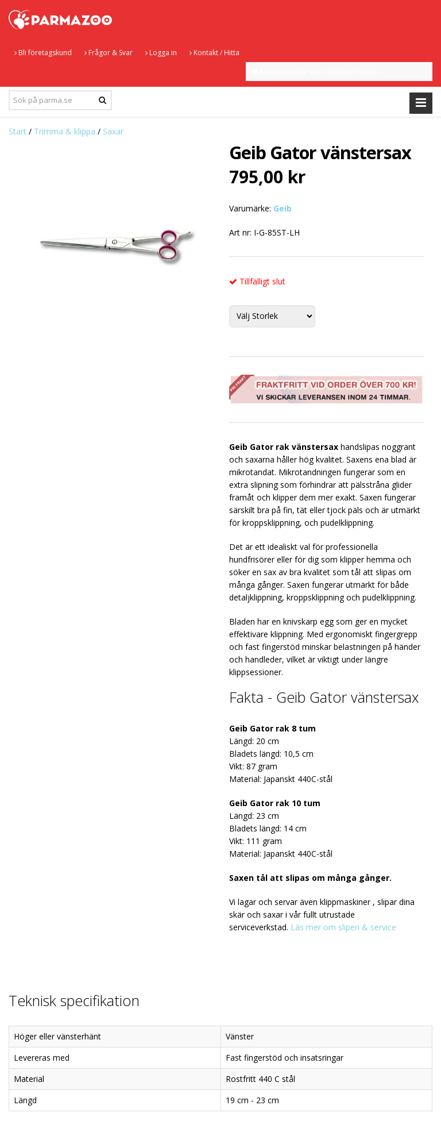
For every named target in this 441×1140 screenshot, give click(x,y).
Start (17, 131)
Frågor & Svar (108, 52)
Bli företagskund (43, 52)
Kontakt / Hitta (214, 52)
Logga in (161, 52)
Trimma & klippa (64, 131)
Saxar (113, 131)
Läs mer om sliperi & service (343, 927)
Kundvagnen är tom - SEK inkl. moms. (318, 71)
